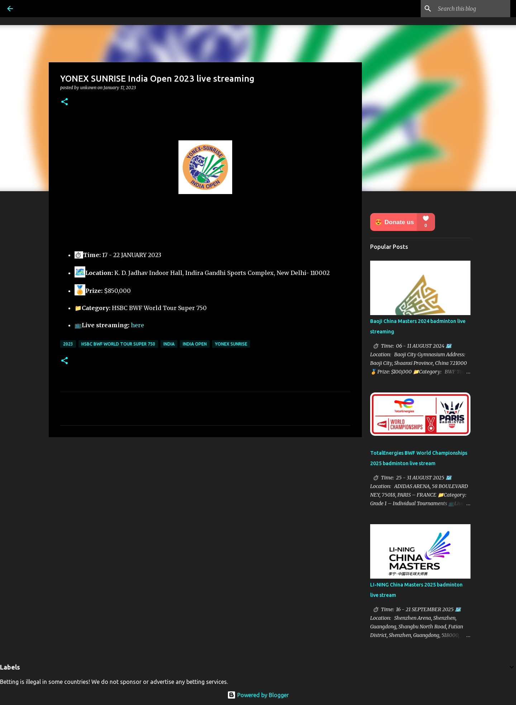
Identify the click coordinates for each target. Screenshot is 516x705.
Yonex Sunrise (231, 344)
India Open (195, 344)
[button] (64, 102)
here (137, 325)
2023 (68, 344)
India (169, 344)
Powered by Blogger (258, 695)
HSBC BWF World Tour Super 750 (118, 344)
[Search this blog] (472, 8)
